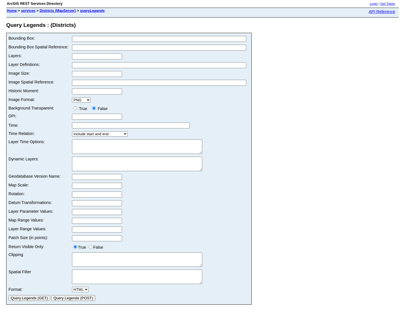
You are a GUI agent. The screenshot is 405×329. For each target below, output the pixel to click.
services (28, 10)
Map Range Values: (26, 225)
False (100, 108)
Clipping (15, 259)
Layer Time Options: (26, 141)
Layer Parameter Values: (30, 216)
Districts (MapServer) (58, 10)
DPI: (12, 116)
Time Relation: (21, 133)
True (81, 108)
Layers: (15, 55)
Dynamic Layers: (23, 161)
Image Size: (19, 73)
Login (374, 3)
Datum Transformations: (30, 207)
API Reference (382, 11)
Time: (13, 125)
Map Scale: (18, 190)
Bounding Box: (21, 38)
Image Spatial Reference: (31, 82)
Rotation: (16, 199)
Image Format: (21, 99)
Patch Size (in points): (28, 242)
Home (12, 10)
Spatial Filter (19, 279)
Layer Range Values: (27, 234)
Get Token (387, 3)
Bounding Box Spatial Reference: (38, 47)
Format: (15, 299)
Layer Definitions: (24, 64)
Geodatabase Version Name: (34, 181)
